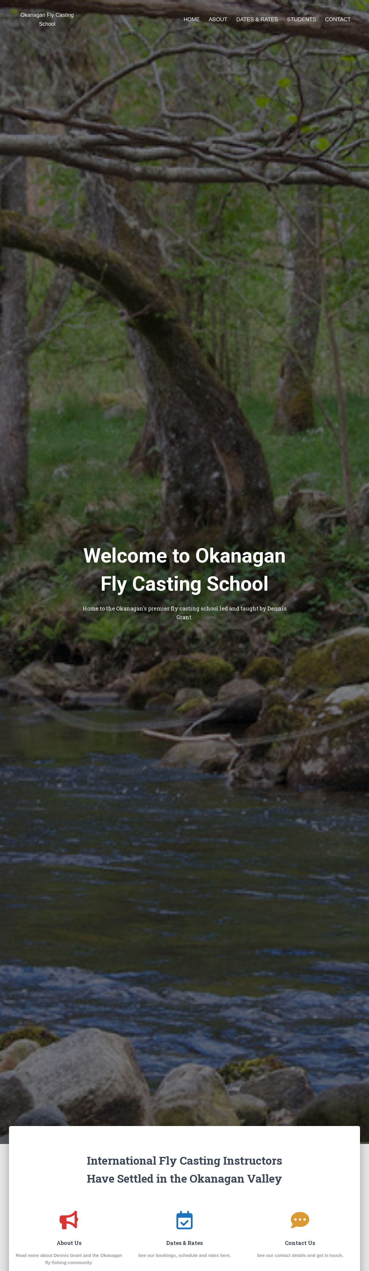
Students (301, 19)
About (218, 19)
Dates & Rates (257, 19)
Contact (338, 19)
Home (192, 19)
